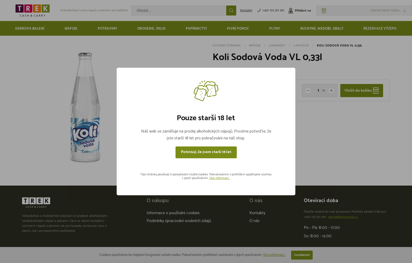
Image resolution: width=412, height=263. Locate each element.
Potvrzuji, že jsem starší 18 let (206, 152)
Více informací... (219, 178)
